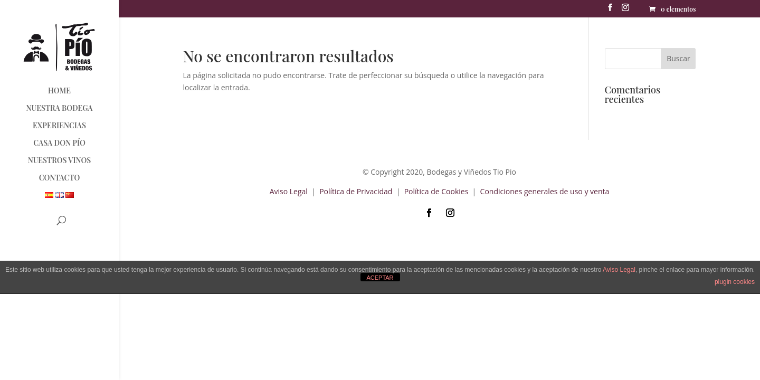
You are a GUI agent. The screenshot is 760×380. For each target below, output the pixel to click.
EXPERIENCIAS (59, 126)
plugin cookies (735, 282)
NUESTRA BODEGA (59, 108)
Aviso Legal (289, 191)
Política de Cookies (436, 191)
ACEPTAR (379, 277)
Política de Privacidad (356, 191)
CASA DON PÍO (59, 143)
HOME (59, 91)
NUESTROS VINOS (59, 161)
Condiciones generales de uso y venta (545, 191)
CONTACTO (59, 178)
